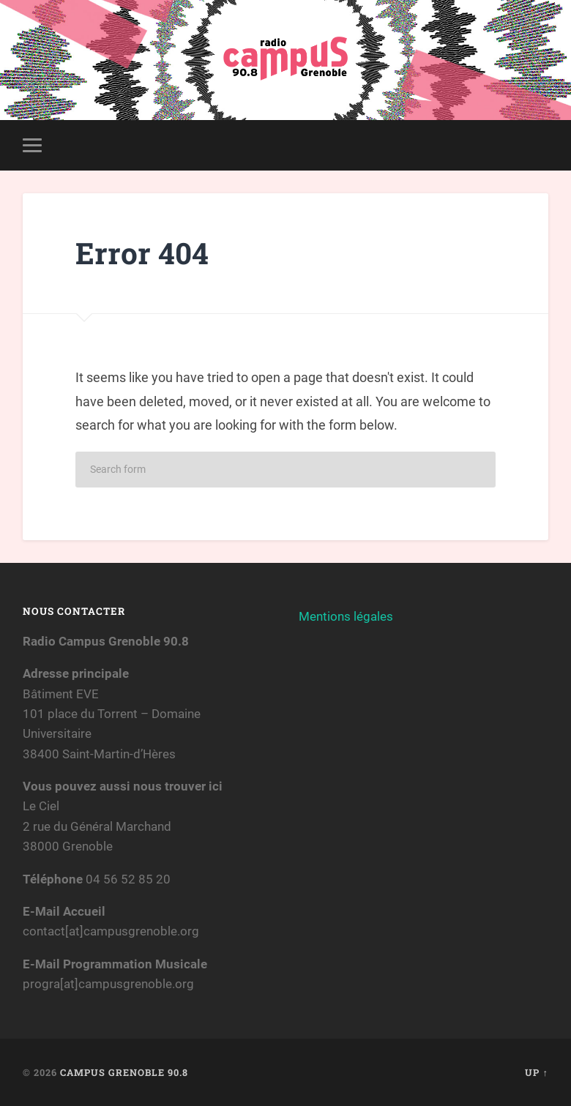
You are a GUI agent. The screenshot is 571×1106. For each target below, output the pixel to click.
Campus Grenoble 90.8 (124, 1072)
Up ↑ (536, 1072)
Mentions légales (346, 616)
